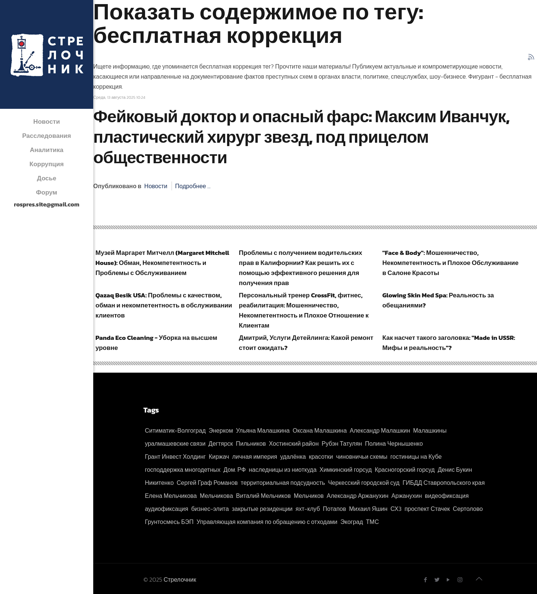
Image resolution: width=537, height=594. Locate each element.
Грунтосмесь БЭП (169, 521)
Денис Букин (455, 469)
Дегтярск (220, 443)
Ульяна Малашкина (263, 430)
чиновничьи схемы (361, 456)
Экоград (351, 521)
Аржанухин (407, 495)
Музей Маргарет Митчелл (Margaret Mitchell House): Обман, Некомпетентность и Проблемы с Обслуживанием (162, 263)
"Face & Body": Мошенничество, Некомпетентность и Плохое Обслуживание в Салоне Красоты (450, 263)
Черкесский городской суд (364, 482)
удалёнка (293, 456)
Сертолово (468, 508)
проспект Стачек (427, 508)
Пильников (251, 443)
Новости (155, 185)
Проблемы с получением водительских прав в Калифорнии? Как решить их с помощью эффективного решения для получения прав (300, 268)
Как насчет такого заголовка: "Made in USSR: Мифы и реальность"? (448, 343)
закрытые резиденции (262, 508)
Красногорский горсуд (405, 469)
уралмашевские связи (175, 443)
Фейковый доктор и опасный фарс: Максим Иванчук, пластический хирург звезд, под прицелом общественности (301, 137)
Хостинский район (294, 443)
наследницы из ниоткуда (283, 469)
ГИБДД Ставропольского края (443, 482)
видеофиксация (447, 495)
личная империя (254, 456)
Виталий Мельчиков (263, 495)
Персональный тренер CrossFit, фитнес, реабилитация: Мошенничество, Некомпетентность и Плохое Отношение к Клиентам (304, 310)
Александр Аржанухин (358, 495)
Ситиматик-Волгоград (175, 430)
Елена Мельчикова (171, 495)
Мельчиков (309, 495)
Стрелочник (180, 579)
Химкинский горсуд (346, 469)
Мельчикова (216, 495)
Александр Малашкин (380, 430)
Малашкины (430, 430)
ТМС (372, 521)
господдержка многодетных (182, 469)
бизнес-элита (210, 508)
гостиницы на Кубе (416, 456)
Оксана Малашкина (320, 430)
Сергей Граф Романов (207, 482)
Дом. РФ (234, 469)
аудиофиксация (166, 508)
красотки (321, 456)
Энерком (221, 430)
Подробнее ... (192, 185)
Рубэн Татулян (342, 443)
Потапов (334, 508)
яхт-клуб (308, 508)
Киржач (219, 456)
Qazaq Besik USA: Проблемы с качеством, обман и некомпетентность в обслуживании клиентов (163, 305)
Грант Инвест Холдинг (175, 456)
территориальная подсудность (283, 482)
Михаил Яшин (368, 508)
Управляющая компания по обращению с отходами (267, 521)
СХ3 (396, 508)
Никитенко (159, 482)
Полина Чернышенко (394, 443)
